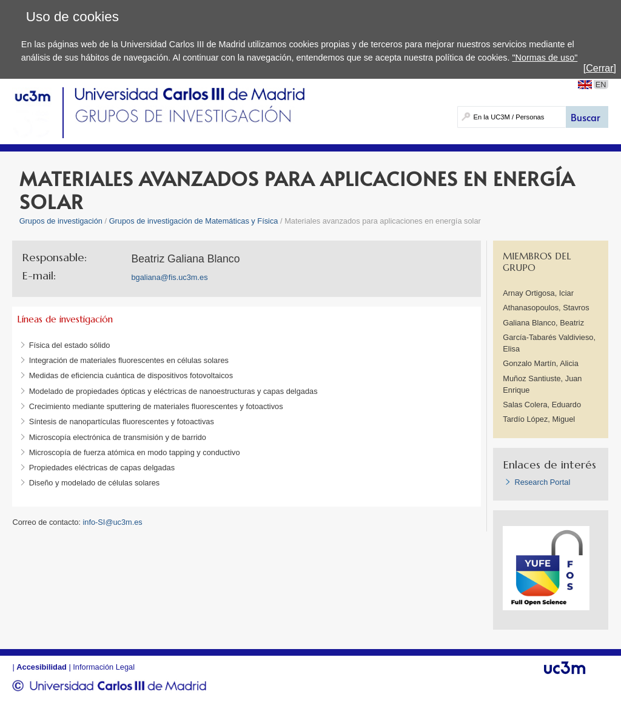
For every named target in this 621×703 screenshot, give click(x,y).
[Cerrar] (599, 68)
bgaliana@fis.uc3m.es (169, 277)
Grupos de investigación (60, 220)
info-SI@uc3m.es (112, 522)
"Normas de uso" (544, 57)
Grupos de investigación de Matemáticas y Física (193, 220)
